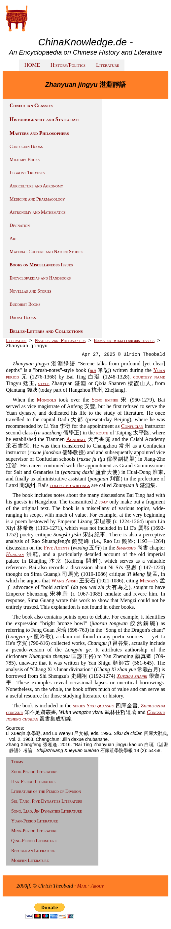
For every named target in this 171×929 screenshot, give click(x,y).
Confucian (132, 426)
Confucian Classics (31, 105)
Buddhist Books (25, 304)
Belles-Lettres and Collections (46, 331)
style (44, 383)
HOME (32, 65)
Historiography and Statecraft (45, 119)
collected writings (70, 485)
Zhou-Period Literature (34, 771)
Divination (20, 225)
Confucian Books (26, 146)
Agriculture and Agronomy (36, 185)
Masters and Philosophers (39, 133)
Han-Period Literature (33, 781)
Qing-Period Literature (33, 840)
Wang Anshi (64, 580)
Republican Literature (33, 850)
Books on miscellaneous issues (124, 340)
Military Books (25, 159)
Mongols (46, 400)
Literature (107, 65)
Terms (17, 761)
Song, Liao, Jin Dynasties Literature (46, 811)
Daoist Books (23, 317)
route (102, 432)
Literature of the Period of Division (46, 791)
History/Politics (68, 65)
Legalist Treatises (27, 172)
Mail (82, 886)
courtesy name (149, 376)
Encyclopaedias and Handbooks (40, 278)
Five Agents (57, 547)
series (79, 705)
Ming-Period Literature (34, 830)
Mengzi (147, 580)
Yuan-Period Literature (34, 821)
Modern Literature (30, 860)
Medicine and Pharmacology (37, 199)
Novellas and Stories (30, 291)
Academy (76, 439)
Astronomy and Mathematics (38, 212)
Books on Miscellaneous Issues (41, 264)
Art (13, 238)
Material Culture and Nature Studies (46, 251)
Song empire (105, 400)
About (97, 886)
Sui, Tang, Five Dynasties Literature (46, 801)
